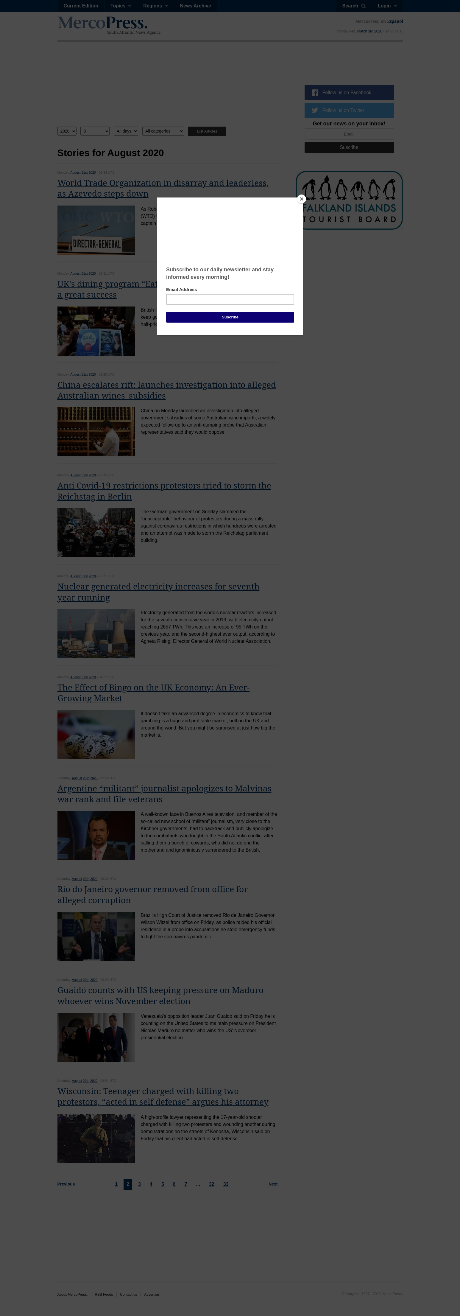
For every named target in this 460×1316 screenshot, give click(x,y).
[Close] (301, 199)
